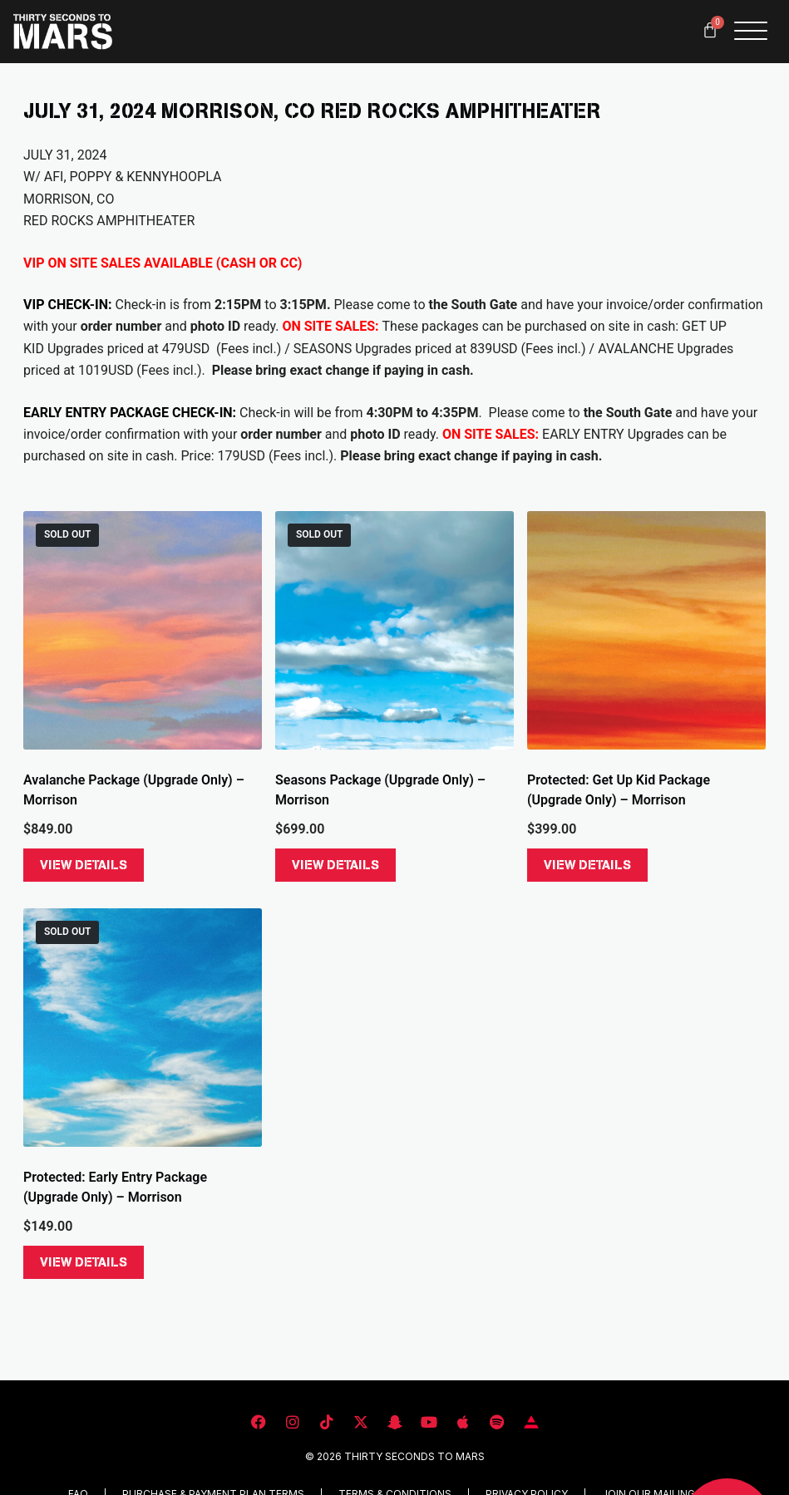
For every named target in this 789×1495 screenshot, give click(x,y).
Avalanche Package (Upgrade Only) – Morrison (133, 790)
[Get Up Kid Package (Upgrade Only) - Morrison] (646, 630)
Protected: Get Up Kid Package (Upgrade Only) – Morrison (618, 790)
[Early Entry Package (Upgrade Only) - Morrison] (142, 1027)
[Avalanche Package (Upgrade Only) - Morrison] (142, 630)
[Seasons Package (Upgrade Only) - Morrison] (394, 630)
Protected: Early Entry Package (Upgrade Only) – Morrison (115, 1187)
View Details (83, 865)
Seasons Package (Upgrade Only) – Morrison (380, 790)
